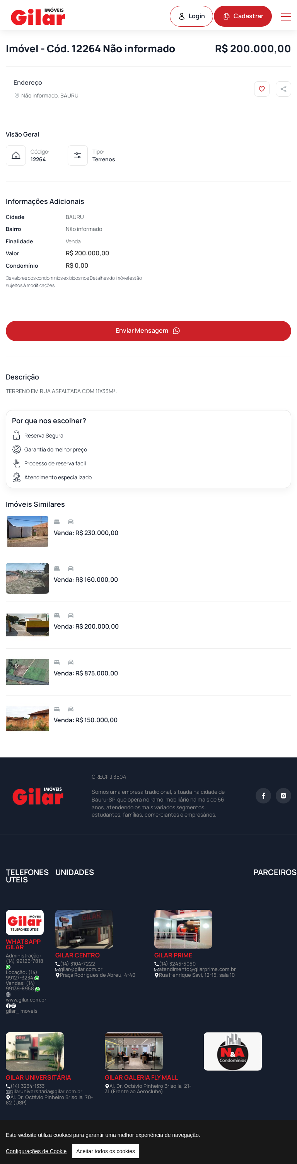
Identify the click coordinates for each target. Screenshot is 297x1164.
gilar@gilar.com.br (81, 970)
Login (191, 16)
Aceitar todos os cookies (105, 1151)
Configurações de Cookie (36, 1151)
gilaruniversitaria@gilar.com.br (46, 1091)
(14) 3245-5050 (177, 964)
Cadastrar (243, 16)
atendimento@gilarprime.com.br (197, 970)
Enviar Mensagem (148, 331)
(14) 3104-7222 (77, 964)
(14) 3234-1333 (27, 1086)
